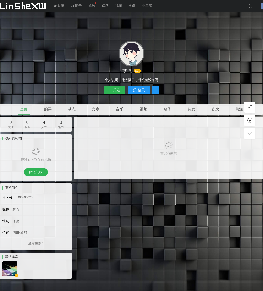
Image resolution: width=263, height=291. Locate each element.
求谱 (132, 6)
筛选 (92, 5)
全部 (24, 109)
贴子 (167, 109)
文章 (95, 109)
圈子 (76, 6)
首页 (59, 6)
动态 (72, 109)
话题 (105, 6)
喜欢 (215, 109)
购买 (48, 109)
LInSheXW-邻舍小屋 (24, 6)
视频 (118, 6)
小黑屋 (147, 6)
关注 (114, 90)
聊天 (139, 90)
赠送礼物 (36, 172)
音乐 (119, 109)
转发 (191, 109)
